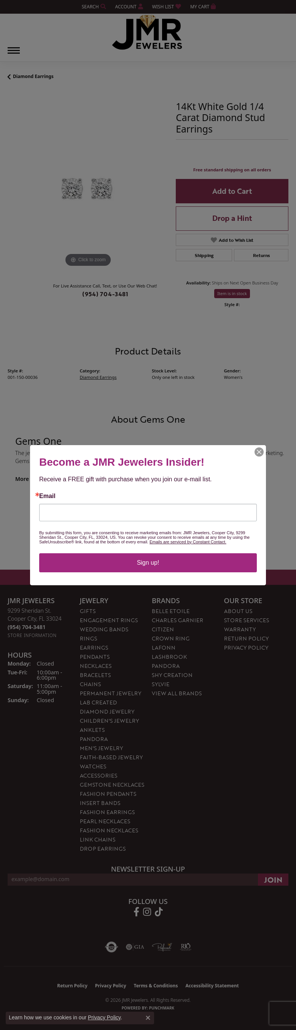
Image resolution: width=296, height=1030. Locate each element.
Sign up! (148, 562)
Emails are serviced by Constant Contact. (188, 542)
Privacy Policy (104, 1017)
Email (47, 496)
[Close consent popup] (148, 1018)
